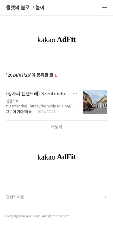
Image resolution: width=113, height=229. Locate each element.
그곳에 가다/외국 (19, 111)
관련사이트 (15, 197)
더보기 (56, 127)
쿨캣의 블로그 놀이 (25, 8)
